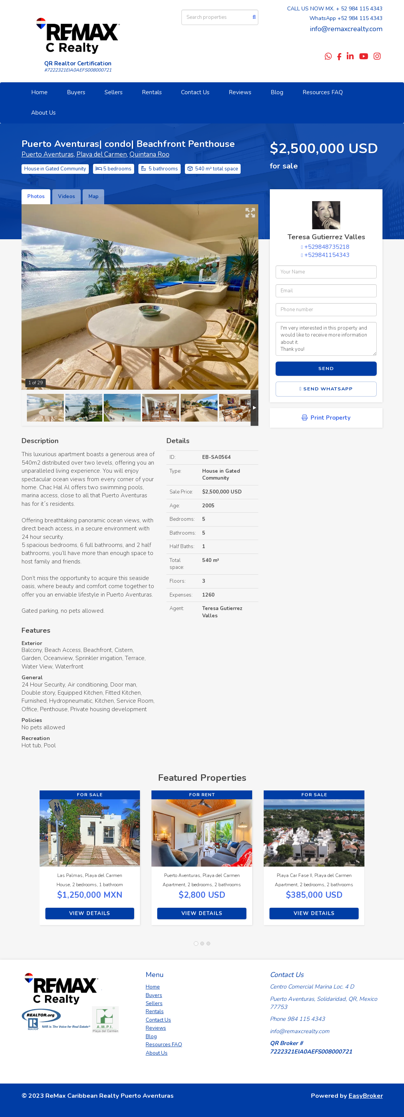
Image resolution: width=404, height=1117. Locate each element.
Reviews (240, 92)
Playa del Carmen (101, 154)
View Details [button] (89, 913)
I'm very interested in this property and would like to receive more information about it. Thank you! (326, 339)
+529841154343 (326, 255)
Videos (66, 196)
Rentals (152, 92)
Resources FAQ (323, 92)
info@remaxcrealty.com (346, 28)
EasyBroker (366, 1095)
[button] (31, 861)
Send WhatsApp (326, 388)
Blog (277, 92)
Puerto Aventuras (48, 154)
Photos (36, 196)
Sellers (114, 92)
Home (39, 92)
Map (93, 196)
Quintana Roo (150, 154)
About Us (43, 113)
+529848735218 (326, 247)
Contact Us (195, 92)
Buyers (76, 92)
